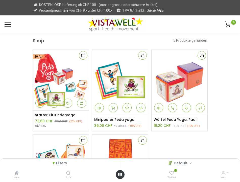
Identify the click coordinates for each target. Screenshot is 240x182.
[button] (83, 55)
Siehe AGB (155, 10)
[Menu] (7, 24)
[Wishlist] (171, 173)
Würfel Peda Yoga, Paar (175, 119)
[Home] (16, 173)
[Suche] (68, 173)
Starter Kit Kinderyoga (55, 115)
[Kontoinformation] (223, 173)
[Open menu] (120, 175)
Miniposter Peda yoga (114, 119)
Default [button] (181, 163)
